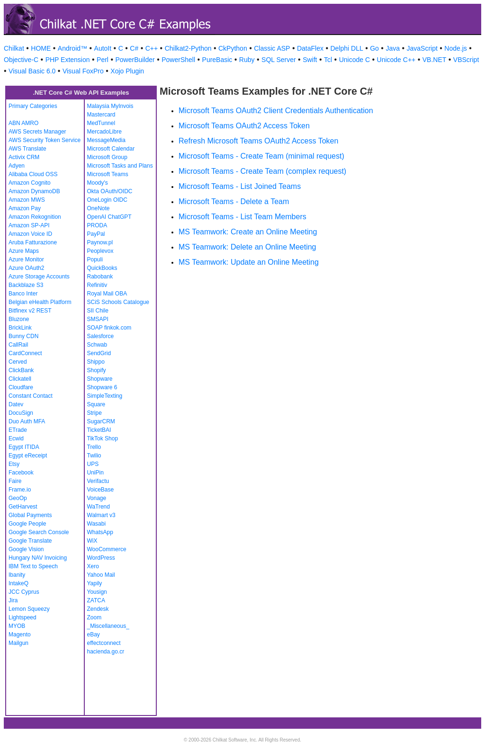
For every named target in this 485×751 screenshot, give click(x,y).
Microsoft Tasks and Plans (120, 165)
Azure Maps (24, 251)
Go (374, 48)
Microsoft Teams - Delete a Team (234, 201)
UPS (93, 464)
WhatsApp (100, 532)
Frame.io (20, 489)
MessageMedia (106, 140)
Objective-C (21, 59)
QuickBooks (102, 268)
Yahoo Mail (101, 575)
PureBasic (217, 59)
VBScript (466, 59)
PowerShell (178, 59)
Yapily (94, 583)
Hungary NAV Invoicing (38, 557)
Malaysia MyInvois (110, 106)
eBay (93, 634)
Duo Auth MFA (27, 421)
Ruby (247, 59)
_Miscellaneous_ (108, 626)
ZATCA (96, 600)
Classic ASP (272, 48)
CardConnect (25, 353)
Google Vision (26, 549)
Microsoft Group (107, 157)
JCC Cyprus (24, 592)
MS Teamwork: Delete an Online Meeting (247, 247)
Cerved (18, 361)
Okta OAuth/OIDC (110, 191)
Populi (95, 259)
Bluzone (19, 319)
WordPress (101, 557)
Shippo (96, 361)
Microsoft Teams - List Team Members (242, 217)
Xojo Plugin (127, 71)
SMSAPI (97, 319)
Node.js (455, 48)
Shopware (100, 379)
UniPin (95, 472)
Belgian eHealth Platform (40, 302)
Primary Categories (33, 106)
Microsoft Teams (107, 174)
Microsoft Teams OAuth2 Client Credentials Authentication (276, 111)
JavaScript (422, 48)
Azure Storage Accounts (39, 276)
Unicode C (354, 59)
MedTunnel (101, 123)
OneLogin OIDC (107, 200)
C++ (151, 48)
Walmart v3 (101, 515)
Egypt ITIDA (24, 447)
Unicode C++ (396, 59)
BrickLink (20, 327)
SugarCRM (101, 421)
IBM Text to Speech (33, 566)
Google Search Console (39, 532)
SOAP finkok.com (109, 327)
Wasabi (96, 523)
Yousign (97, 592)
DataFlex (310, 48)
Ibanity (17, 575)
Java (393, 48)
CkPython (232, 48)
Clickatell (20, 379)
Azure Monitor (26, 259)
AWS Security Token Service (45, 140)
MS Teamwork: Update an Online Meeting (249, 262)
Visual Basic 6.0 (32, 71)
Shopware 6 (102, 387)
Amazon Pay (25, 208)
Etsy (14, 464)
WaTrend (98, 506)
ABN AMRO (23, 123)
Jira (13, 600)
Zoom (94, 617)
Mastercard (101, 114)
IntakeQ (18, 583)
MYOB (17, 626)
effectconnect (104, 643)
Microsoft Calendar (111, 148)
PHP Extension (67, 59)
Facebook (21, 472)
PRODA (97, 225)
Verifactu (98, 481)
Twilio (94, 455)
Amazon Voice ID (30, 234)
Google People (27, 523)
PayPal (96, 234)
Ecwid (16, 438)
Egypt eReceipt (28, 455)
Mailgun (18, 643)
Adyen (17, 165)
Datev (16, 404)
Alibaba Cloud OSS (33, 174)
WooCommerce (106, 549)
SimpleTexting (105, 396)
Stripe (94, 413)
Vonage (97, 498)
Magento (20, 634)
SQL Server (278, 59)
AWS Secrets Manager (37, 131)
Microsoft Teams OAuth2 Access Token (244, 126)
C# (134, 48)
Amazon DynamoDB (34, 191)
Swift (310, 59)
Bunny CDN (23, 336)
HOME (41, 48)
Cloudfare (21, 387)
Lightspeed (22, 617)
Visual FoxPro (83, 71)
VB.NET (434, 59)
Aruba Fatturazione (33, 242)
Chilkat (14, 48)
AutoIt (103, 48)
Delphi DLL (346, 48)
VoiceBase (100, 489)
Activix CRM (24, 157)
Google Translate (30, 540)
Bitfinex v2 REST (30, 310)
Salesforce (100, 336)
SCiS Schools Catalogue (118, 302)
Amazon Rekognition (35, 217)
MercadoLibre (104, 131)
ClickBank (21, 370)
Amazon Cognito (30, 182)
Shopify (96, 370)
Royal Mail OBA (107, 293)
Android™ (72, 48)
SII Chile (97, 310)
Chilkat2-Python (188, 48)
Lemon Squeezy (29, 609)
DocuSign (21, 413)
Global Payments (30, 515)
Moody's (97, 182)
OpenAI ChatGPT (109, 217)
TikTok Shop (102, 438)
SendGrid (99, 353)
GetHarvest (23, 506)
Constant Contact (31, 396)
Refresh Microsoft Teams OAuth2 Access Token (258, 141)
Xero (93, 566)
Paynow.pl (100, 242)
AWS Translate (27, 148)
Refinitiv (97, 285)
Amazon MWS (27, 200)
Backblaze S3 (26, 285)
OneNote (98, 208)
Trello (94, 447)
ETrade (18, 430)
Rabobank (100, 276)
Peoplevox (100, 251)
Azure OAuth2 (26, 268)
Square (96, 404)
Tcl (328, 59)
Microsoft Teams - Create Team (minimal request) (261, 156)
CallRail (18, 344)
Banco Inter (23, 293)
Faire (15, 481)
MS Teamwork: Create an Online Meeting (248, 232)
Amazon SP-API (29, 225)
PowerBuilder (134, 59)
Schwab (97, 344)
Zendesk (98, 609)
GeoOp (18, 498)
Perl (102, 59)
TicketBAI (99, 430)
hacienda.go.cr (106, 651)
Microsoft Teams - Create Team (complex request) (262, 171)
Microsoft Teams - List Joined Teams (240, 186)
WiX (92, 540)
